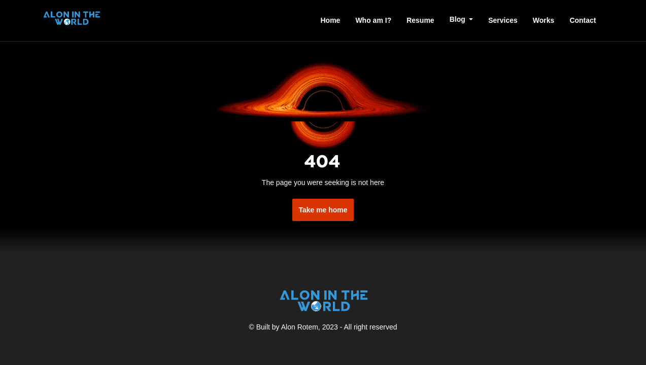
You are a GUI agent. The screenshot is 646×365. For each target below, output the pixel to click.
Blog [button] (458, 19)
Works (544, 20)
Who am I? (373, 20)
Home (331, 20)
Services (503, 20)
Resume (420, 20)
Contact (582, 20)
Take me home (322, 210)
